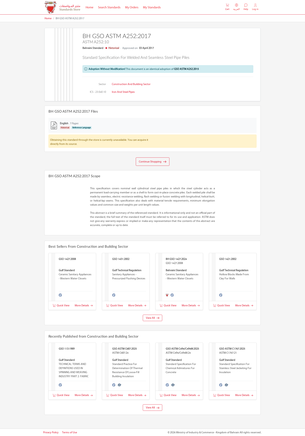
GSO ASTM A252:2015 (186, 69)
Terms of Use (69, 432)
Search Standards (110, 7)
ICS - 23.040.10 (98, 92)
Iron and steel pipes (123, 92)
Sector (102, 84)
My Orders (131, 7)
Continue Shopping (152, 161)
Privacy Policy (51, 432)
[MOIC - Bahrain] (62, 7)
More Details (84, 305)
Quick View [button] (61, 305)
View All (152, 318)
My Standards (152, 7)
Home (91, 7)
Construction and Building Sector (131, 84)
